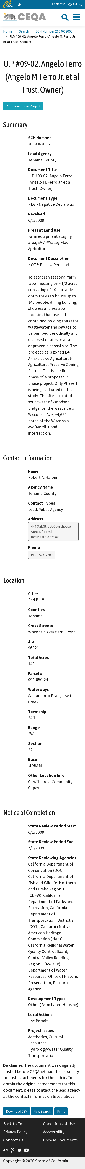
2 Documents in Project (23, 106)
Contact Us (58, 4)
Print (61, 1111)
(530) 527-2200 (42, 555)
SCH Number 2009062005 (54, 31)
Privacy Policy (15, 1131)
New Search (42, 1111)
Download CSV (16, 1111)
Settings (75, 4)
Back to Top (14, 1123)
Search (24, 31)
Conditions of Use (59, 1123)
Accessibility (53, 1131)
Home (7, 31)
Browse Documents (60, 1140)
